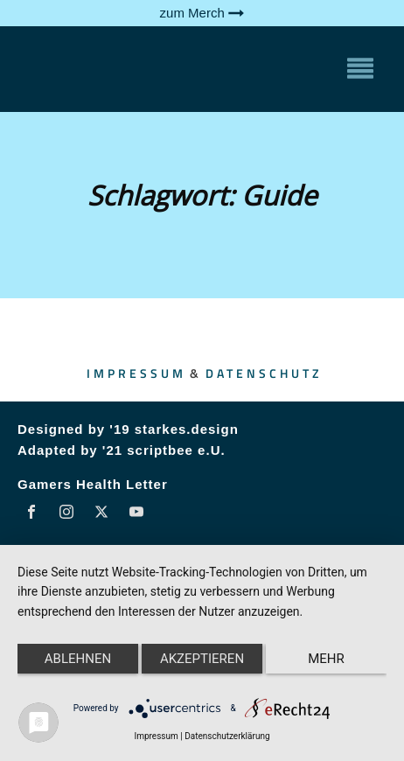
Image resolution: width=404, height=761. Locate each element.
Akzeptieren (202, 659)
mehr (326, 659)
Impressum (136, 373)
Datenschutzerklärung (227, 736)
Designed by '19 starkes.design (128, 429)
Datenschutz (263, 373)
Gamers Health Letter (92, 484)
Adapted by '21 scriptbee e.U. (121, 450)
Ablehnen (78, 659)
